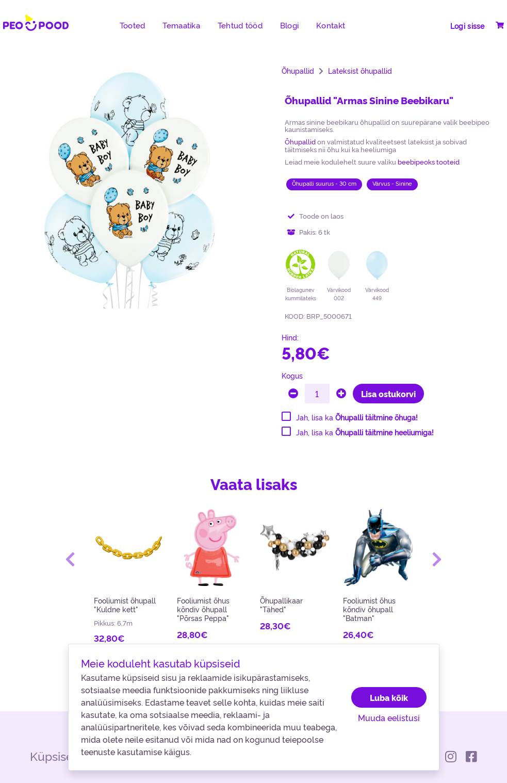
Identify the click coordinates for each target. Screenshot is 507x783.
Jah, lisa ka (357, 417)
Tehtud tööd (240, 25)
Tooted (132, 25)
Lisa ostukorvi (388, 393)
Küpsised (55, 755)
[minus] (293, 393)
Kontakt (330, 25)
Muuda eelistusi (389, 717)
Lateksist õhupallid (360, 71)
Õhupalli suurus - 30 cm (324, 183)
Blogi (289, 25)
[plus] (341, 393)
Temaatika (181, 25)
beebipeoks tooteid (429, 161)
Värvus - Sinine (392, 183)
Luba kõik (389, 697)
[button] (70, 559)
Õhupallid (298, 71)
